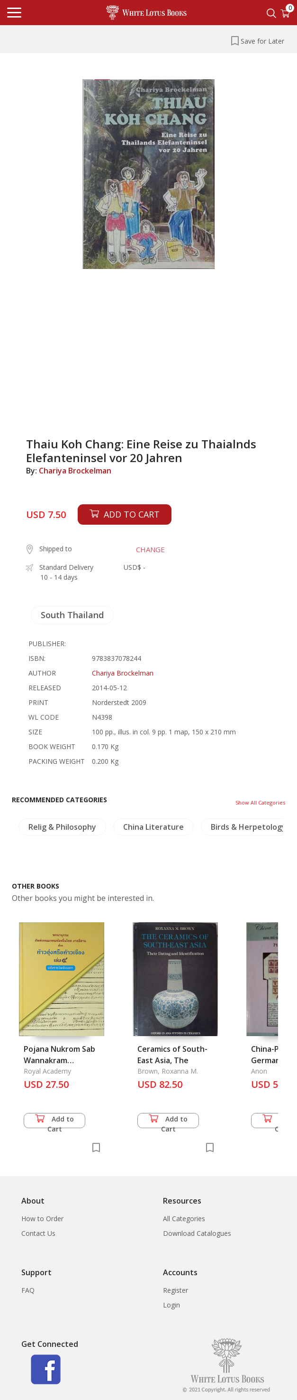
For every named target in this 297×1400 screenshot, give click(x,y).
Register (175, 1290)
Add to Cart (54, 1121)
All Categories (184, 1218)
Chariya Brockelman (75, 470)
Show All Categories (260, 802)
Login (171, 1304)
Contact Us (38, 1233)
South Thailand (72, 615)
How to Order (42, 1218)
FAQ (28, 1290)
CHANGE (150, 549)
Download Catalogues (197, 1233)
